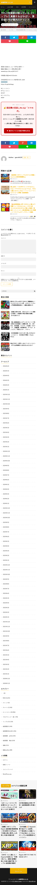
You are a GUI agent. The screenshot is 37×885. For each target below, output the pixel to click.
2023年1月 (6, 560)
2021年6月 (6, 650)
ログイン (5, 760)
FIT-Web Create (17, 881)
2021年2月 (6, 669)
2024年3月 (6, 494)
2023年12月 (6, 508)
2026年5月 (6, 371)
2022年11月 (6, 569)
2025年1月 (6, 446)
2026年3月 (6, 380)
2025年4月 (6, 432)
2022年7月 (6, 588)
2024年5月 (6, 484)
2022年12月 (6, 565)
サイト (3, 270)
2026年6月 (6, 366)
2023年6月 (6, 536)
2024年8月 (6, 470)
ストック (5, 702)
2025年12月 (6, 394)
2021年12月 (6, 621)
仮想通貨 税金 (7, 740)
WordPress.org (7, 774)
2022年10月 (6, 574)
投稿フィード (6, 764)
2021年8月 (6, 640)
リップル (14, 24)
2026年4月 (6, 375)
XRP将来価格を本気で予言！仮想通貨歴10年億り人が (27, 805)
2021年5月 (6, 655)
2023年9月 (6, 522)
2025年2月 (6, 442)
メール (3, 263)
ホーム (2, 7)
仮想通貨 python (8, 736)
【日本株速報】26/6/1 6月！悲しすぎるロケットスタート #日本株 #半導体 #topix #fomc (22, 334)
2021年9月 (6, 636)
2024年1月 (6, 503)
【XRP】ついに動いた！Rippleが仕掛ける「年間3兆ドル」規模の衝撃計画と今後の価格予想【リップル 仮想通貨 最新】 (9, 859)
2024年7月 (6, 475)
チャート (5, 707)
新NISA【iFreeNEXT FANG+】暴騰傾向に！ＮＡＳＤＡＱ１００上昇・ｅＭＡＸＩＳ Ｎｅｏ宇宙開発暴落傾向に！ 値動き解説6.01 (22, 303)
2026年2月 (6, 385)
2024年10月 (6, 460)
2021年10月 (6, 631)
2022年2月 (6, 612)
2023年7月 (6, 532)
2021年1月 (6, 674)
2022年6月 (6, 593)
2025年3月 (6, 437)
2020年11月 (6, 683)
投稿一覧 (25, 157)
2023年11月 (6, 513)
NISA (17, 7)
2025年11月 (6, 399)
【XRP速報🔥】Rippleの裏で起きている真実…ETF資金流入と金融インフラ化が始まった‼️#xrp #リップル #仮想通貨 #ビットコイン (27, 832)
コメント (3, 238)
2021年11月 (6, 626)
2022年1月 (6, 617)
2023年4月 (6, 546)
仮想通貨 (23, 7)
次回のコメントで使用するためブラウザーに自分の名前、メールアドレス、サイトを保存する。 (18, 280)
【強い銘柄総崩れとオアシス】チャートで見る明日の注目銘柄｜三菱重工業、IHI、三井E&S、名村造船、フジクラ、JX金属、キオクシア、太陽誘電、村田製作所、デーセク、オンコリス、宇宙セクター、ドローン (22, 325)
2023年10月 (6, 517)
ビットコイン (32, 7)
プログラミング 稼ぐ (9, 717)
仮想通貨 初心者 (7, 731)
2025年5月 (6, 427)
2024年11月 (6, 456)
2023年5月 (6, 541)
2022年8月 (6, 584)
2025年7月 (6, 418)
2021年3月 (6, 664)
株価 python (6, 750)
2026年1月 (6, 390)
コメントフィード (8, 769)
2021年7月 (6, 645)
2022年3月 (6, 607)
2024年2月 (6, 498)
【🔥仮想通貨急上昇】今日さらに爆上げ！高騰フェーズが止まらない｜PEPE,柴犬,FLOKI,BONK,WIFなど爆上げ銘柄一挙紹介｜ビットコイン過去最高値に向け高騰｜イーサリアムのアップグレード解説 (23, 208)
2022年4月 (6, 603)
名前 (3, 256)
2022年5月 (6, 598)
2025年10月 (6, 404)
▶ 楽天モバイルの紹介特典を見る (18, 131)
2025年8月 (6, 413)
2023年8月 (6, 527)
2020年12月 (6, 678)
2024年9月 (6, 465)
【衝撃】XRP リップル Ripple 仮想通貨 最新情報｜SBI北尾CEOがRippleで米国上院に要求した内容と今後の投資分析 (9, 831)
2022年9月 (6, 579)
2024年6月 (6, 479)
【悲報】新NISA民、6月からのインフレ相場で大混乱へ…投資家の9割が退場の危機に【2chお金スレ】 (22, 313)
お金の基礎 (10, 7)
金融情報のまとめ (23, 879)
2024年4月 (6, 489)
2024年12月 (6, 451)
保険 (4, 745)
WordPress (32, 881)
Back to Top (18, 871)
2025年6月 (6, 423)
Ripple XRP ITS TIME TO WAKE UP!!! (27, 856)
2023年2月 (6, 555)
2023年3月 (6, 550)
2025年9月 (6, 408)
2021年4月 (6, 659)
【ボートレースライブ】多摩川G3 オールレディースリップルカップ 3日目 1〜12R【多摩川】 (9, 806)
